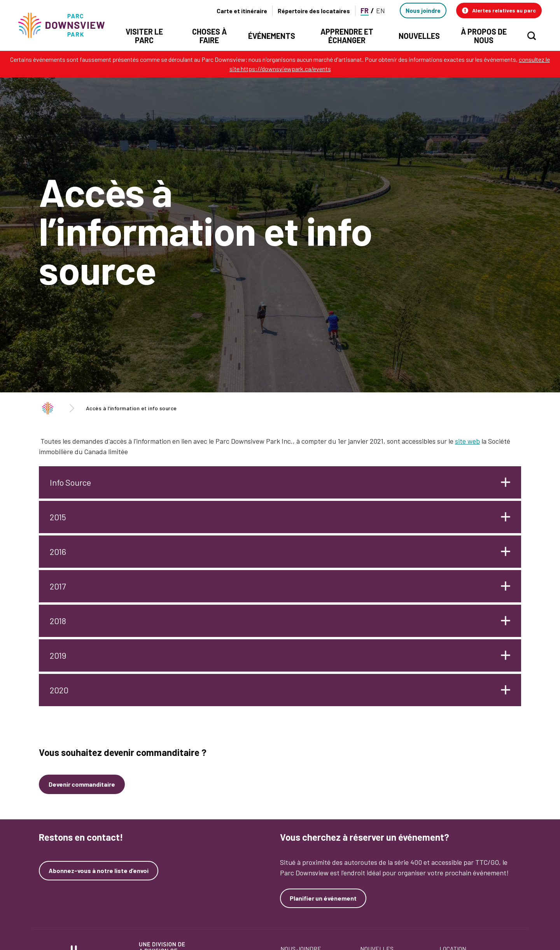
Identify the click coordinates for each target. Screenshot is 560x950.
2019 (58, 655)
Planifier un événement (323, 898)
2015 (58, 517)
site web (467, 441)
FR (364, 10)
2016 (58, 551)
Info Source (70, 482)
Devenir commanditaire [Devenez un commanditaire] (82, 784)
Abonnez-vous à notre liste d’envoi (99, 871)
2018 (58, 621)
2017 (58, 586)
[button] (499, 10)
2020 (59, 690)
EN (380, 10)
